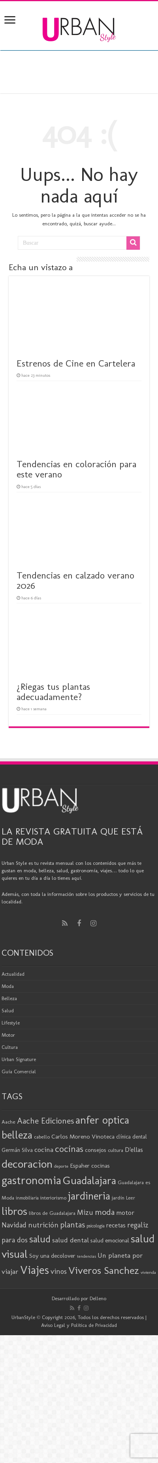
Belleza (9, 998)
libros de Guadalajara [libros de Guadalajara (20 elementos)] (52, 1213)
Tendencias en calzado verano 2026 (75, 580)
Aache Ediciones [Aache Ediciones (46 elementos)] (45, 1121)
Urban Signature (19, 1059)
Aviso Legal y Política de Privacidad (79, 1325)
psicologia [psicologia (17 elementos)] (96, 1226)
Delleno (98, 1298)
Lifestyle (11, 1023)
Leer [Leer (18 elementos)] (130, 1198)
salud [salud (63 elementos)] (40, 1239)
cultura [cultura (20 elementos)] (115, 1150)
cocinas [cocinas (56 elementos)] (69, 1148)
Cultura (10, 1047)
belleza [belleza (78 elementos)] (17, 1135)
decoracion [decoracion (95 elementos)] (27, 1163)
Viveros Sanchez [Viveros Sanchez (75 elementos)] (103, 1270)
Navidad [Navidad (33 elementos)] (14, 1225)
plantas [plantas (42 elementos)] (72, 1224)
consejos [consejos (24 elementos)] (95, 1149)
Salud (8, 1010)
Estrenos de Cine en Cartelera (76, 363)
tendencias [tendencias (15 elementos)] (86, 1256)
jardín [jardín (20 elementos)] (118, 1197)
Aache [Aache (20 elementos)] (8, 1121)
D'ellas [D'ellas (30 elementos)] (134, 1149)
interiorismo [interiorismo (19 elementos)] (53, 1198)
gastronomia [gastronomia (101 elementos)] (31, 1180)
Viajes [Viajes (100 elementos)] (34, 1270)
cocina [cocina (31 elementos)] (43, 1149)
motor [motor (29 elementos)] (125, 1212)
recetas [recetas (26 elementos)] (116, 1225)
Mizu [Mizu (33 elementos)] (85, 1212)
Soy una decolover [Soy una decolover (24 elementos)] (52, 1255)
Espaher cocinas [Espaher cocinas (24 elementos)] (90, 1165)
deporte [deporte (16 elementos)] (61, 1166)
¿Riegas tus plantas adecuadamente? (53, 691)
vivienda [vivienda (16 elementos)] (148, 1272)
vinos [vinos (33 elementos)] (59, 1271)
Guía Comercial (19, 1071)
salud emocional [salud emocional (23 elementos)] (109, 1240)
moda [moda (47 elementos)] (105, 1212)
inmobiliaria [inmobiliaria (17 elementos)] (27, 1198)
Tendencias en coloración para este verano (76, 469)
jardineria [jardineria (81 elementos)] (89, 1196)
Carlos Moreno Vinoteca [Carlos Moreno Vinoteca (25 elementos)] (83, 1136)
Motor (8, 1035)
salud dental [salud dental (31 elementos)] (70, 1240)
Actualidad (13, 974)
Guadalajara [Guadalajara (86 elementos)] (89, 1180)
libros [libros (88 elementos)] (14, 1211)
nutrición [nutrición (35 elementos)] (43, 1224)
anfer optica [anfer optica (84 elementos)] (102, 1119)
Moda (8, 986)
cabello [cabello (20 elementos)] (42, 1136)
